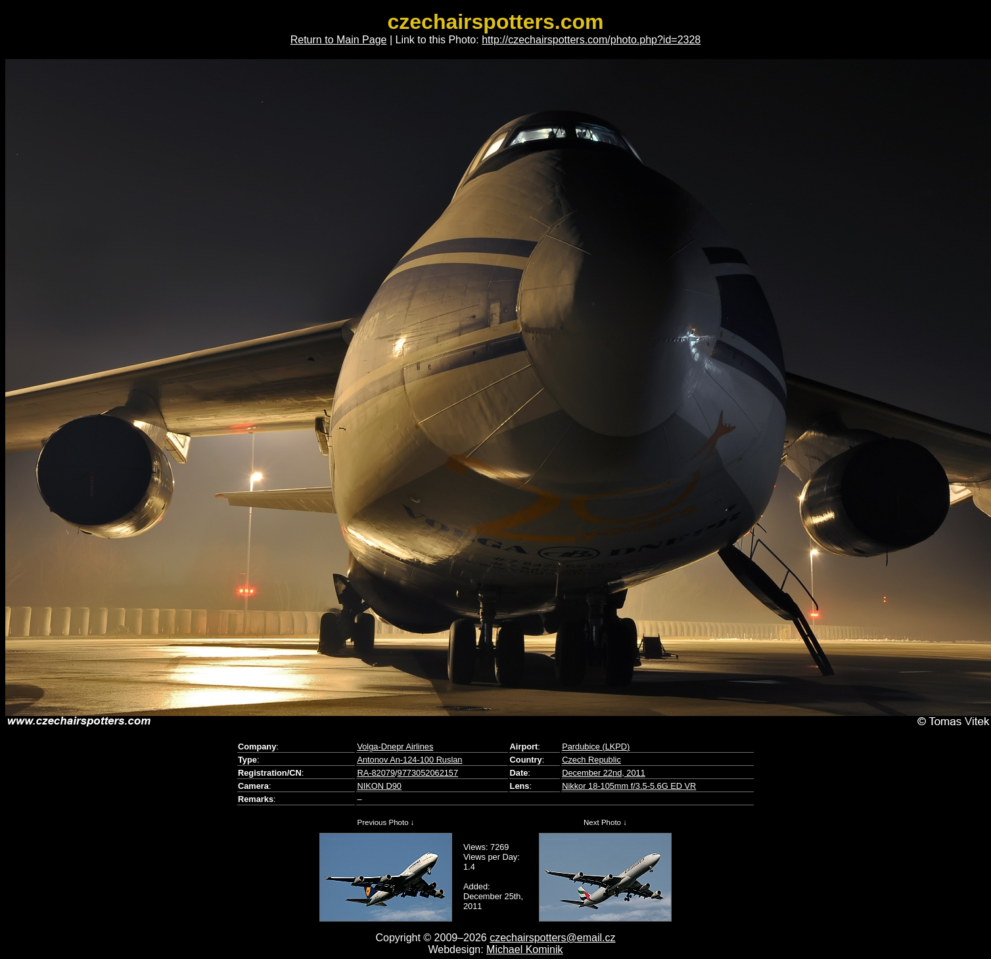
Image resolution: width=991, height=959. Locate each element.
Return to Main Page (338, 39)
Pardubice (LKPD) (596, 746)
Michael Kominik (524, 949)
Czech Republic (591, 760)
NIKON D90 (379, 786)
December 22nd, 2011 (603, 773)
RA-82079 (376, 773)
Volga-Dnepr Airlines (395, 746)
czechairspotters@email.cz (552, 937)
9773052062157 (428, 773)
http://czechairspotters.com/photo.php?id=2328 (591, 39)
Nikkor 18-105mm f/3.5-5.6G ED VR (629, 786)
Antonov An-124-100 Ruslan (409, 760)
